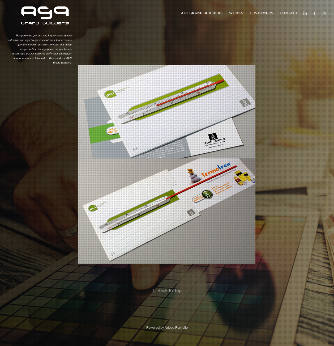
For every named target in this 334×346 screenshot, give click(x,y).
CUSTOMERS (261, 13)
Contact (289, 13)
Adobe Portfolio (176, 327)
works (236, 13)
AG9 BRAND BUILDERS (201, 13)
